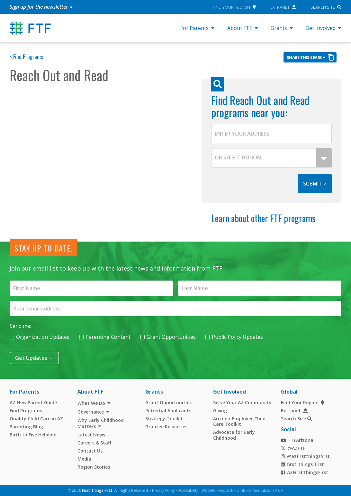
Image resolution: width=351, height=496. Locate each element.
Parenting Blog (26, 426)
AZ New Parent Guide (33, 402)
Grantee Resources (166, 426)
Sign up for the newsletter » (41, 6)
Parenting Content (108, 336)
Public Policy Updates (237, 336)
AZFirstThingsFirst (304, 472)
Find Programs (26, 410)
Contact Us (90, 450)
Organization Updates (42, 336)
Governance (90, 411)
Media (84, 458)
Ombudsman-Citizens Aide (259, 490)
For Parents (197, 28)
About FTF (242, 28)
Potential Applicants (168, 410)
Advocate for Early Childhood (234, 435)
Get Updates (34, 357)
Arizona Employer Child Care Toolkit (239, 421)
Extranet (283, 7)
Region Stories (93, 466)
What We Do (91, 403)
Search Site (322, 6)
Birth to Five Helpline (33, 434)
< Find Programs (26, 56)
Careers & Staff (94, 442)
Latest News (91, 434)
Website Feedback (217, 490)
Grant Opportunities (171, 336)
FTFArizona (297, 440)
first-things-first (302, 464)
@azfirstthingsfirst (305, 456)
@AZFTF (293, 448)
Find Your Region (234, 7)
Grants (282, 28)
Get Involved (323, 28)
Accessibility (188, 490)
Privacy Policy (163, 490)
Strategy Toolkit (164, 418)
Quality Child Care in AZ (36, 418)
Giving (220, 410)
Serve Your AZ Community (242, 402)
